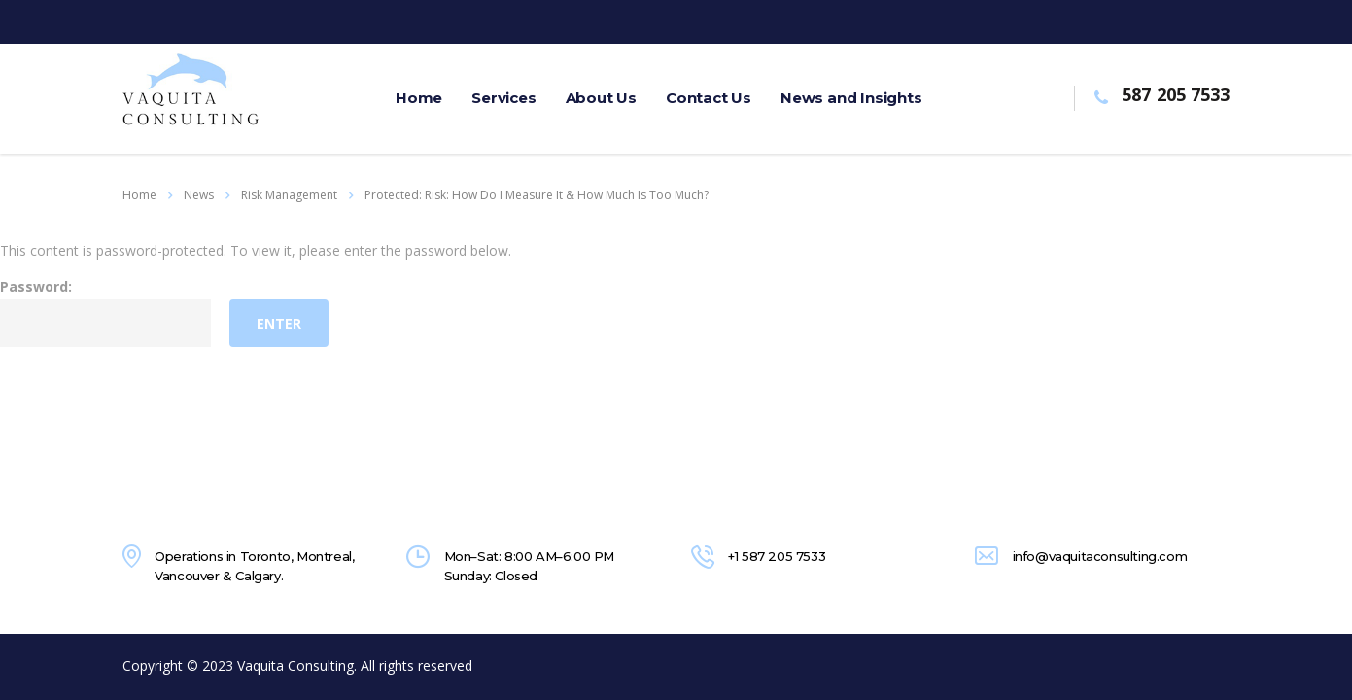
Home (139, 195)
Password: (105, 312)
